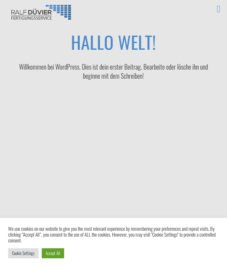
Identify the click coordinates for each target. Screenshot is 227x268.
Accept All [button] (53, 253)
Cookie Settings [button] (23, 253)
